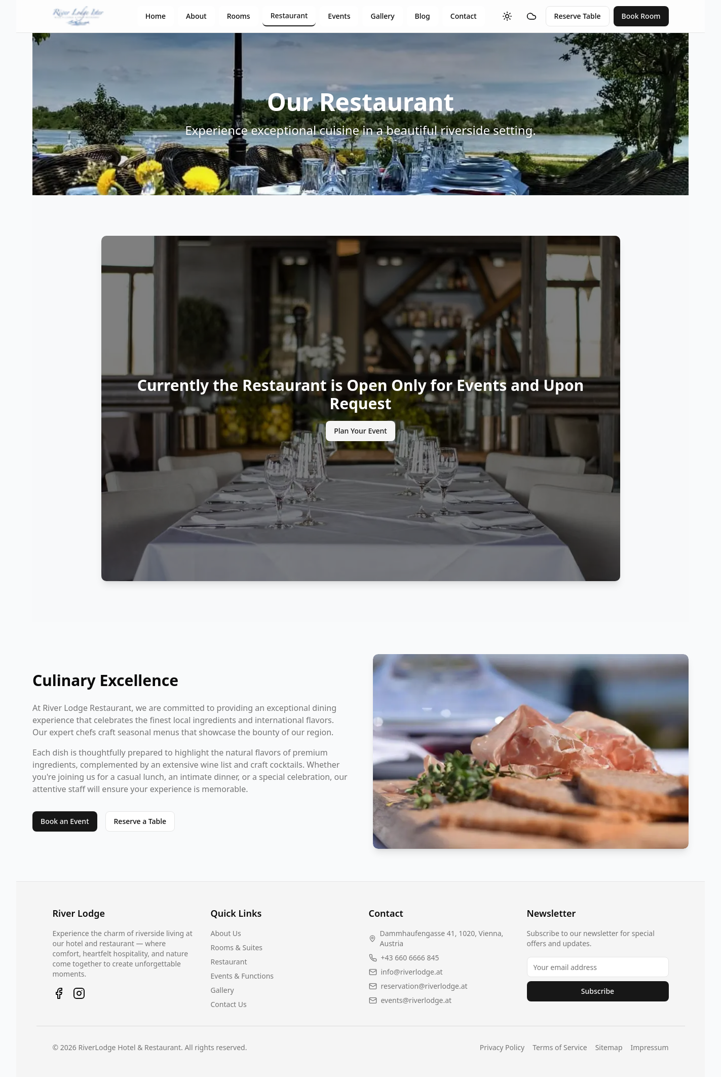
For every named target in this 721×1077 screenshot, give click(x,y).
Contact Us (229, 1004)
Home (155, 16)
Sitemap (609, 1047)
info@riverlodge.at (412, 972)
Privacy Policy (502, 1047)
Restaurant (289, 15)
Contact (463, 16)
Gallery (382, 16)
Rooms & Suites (237, 947)
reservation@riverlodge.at (424, 986)
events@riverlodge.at (416, 1000)
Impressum (650, 1047)
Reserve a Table (140, 821)
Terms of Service (560, 1047)
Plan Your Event (360, 431)
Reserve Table (577, 16)
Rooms (238, 16)
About (196, 16)
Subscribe (597, 991)
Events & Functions (242, 976)
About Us (226, 933)
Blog (422, 16)
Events (339, 16)
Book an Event (65, 821)
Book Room (641, 16)
